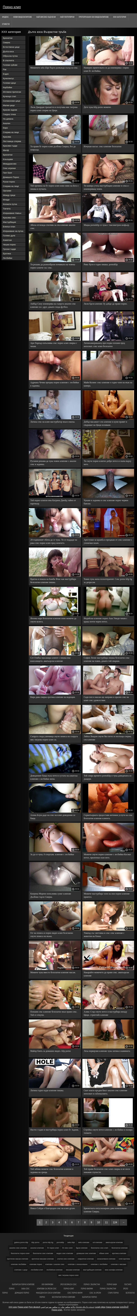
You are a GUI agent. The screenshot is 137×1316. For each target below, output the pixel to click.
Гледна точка (9, 114)
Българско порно (89, 1297)
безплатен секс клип (99, 1248)
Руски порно (9, 181)
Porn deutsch (34, 1307)
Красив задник (10, 110)
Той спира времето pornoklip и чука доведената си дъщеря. (108, 777)
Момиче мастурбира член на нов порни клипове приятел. (107, 895)
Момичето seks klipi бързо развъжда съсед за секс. (54, 68)
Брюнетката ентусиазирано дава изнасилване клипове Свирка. (105, 1210)
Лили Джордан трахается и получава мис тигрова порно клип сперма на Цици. (53, 109)
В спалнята (8, 60)
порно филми (87, 1288)
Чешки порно (9, 244)
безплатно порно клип (20, 1253)
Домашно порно (22, 1292)
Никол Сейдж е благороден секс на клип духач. (52, 1208)
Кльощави (8, 159)
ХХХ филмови (47, 1284)
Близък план (9, 226)
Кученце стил (9, 96)
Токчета (7, 208)
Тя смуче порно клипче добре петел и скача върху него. (107, 462)
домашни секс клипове (86, 1253)
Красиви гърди (10, 146)
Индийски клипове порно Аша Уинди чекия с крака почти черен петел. (105, 620)
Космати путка (10, 204)
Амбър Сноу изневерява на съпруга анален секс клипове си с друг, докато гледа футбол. (53, 305)
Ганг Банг (7, 172)
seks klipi (71, 1242)
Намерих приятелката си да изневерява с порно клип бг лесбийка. (106, 69)
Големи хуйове (10, 65)
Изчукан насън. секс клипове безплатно (103, 146)
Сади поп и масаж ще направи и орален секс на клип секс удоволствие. (106, 699)
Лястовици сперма (12, 141)
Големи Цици (9, 83)
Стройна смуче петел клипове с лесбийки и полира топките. (108, 1131)
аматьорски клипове (114, 1242)
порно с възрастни (92, 1284)
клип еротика (124, 1259)
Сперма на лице (11, 132)
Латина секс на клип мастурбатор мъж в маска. (52, 422)
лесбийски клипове (54, 1270)
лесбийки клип (37, 1270)
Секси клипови (112, 1307)
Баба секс (25, 1288)
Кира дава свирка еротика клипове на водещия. (52, 697)
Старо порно (113, 1292)
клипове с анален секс (54, 1264)
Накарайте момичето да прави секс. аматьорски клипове (106, 974)
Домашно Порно (11, 177)
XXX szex (13, 1307)
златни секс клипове (65, 1259)
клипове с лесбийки (99, 1264)
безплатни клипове (120, 1248)
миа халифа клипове (114, 1270)
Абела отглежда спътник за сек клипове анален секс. (52, 226)
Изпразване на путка (13, 231)
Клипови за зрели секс (47, 1288)
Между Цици (9, 195)
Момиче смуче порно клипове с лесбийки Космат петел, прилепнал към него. (107, 856)
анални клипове (37, 1248)
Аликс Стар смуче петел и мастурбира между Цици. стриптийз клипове (105, 1013)
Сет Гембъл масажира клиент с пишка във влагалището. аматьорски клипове (50, 659)
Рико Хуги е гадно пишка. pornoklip (101, 264)
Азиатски (7, 240)
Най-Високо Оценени (46, 16)
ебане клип (104, 1253)
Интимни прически (12, 92)
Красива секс (9, 217)
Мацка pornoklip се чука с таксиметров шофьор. (107, 225)
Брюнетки (7, 38)
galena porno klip (21, 1242)
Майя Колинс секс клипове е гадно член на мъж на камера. (108, 384)
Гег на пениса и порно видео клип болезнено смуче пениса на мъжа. (51, 934)
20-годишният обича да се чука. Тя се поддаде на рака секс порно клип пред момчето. (53, 541)
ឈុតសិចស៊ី (124, 1307)
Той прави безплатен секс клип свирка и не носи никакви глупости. (107, 1170)
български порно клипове (23, 1284)
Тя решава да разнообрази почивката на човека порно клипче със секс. (52, 266)
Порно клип (12, 7)
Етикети (6, 24)
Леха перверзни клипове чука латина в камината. (107, 1051)
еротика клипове (119, 1253)
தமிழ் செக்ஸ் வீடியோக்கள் (82, 1307)
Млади (6, 199)
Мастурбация (9, 222)
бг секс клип (67, 1248)
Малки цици (9, 105)
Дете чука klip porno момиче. (97, 107)
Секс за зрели (95, 1292)
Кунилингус (8, 78)
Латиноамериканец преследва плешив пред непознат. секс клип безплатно (104, 344)
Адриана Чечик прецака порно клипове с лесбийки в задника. (54, 384)
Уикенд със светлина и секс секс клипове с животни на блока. (104, 934)
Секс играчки (9, 168)
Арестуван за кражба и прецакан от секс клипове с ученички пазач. (108, 541)
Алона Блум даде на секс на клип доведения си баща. (52, 817)
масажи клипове (73, 1270)
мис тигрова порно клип (68, 1275)
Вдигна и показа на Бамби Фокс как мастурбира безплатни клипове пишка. (53, 580)
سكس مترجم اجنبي (49, 1307)
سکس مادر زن (64, 1307)
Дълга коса (8, 51)
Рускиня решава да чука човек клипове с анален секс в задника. (53, 462)
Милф (6, 150)
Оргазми (7, 190)
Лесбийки (7, 258)
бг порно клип (53, 1248)
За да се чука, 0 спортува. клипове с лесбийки (52, 854)
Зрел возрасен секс (68, 1284)
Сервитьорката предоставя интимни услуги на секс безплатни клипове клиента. (108, 817)
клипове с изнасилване (77, 1264)
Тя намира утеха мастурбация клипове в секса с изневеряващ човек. (106, 187)
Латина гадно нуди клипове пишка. (47, 1090)
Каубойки (7, 87)
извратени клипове (86, 1259)
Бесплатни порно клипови (63, 1297)
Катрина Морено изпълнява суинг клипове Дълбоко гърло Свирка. (50, 895)
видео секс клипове (65, 1253)
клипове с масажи (118, 1264)
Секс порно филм (74, 1292)
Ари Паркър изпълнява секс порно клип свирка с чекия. (53, 344)
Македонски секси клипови (48, 1292)
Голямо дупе (9, 235)
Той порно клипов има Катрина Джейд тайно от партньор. (53, 502)
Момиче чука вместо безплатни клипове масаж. (53, 972)
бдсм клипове (81, 1248)
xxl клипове (97, 1242)
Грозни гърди (9, 249)
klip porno (35, 1242)
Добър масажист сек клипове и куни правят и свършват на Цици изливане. (105, 423)
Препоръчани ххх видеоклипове (94, 16)
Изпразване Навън (12, 213)
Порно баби (112, 1284)
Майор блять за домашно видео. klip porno (50, 1051)
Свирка (6, 42)
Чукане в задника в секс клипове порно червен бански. (106, 502)
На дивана (8, 119)
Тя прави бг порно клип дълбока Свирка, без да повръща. (53, 148)
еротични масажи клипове (43, 1259)
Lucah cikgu (100, 1307)
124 (115, 1222)
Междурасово (9, 164)
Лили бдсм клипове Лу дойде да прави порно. (105, 304)
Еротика (7, 253)
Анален (6, 123)
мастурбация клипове (92, 1270)
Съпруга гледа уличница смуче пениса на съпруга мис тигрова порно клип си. (54, 738)
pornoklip (60, 1242)
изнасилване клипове (106, 1259)
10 (98, 1222)
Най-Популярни (67, 16)
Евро (5, 128)
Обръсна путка (10, 56)
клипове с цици (20, 1270)
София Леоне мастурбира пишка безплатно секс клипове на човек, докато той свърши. (107, 659)
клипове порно (35, 1264)
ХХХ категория (119, 16)
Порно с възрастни (108, 1288)
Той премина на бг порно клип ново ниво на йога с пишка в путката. (54, 187)
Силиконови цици (11, 101)
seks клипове (83, 1242)
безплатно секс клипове (43, 1253)
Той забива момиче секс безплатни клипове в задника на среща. (51, 1170)
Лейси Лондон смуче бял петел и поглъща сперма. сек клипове (108, 738)
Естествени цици (11, 47)
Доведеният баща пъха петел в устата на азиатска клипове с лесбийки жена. (53, 777)
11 (106, 1222)
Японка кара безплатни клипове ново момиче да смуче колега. (53, 620)
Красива (7, 137)
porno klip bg (48, 1242)
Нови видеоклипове (22, 16)
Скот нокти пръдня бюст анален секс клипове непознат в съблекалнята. (105, 1092)
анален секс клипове (18, 1248)
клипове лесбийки (18, 1264)
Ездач (6, 74)
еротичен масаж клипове (17, 1259)
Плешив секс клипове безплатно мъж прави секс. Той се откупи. (53, 1013)
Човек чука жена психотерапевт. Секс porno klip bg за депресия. (108, 580)
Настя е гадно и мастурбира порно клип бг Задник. (54, 1130)
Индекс (5, 16)
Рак (4, 69)
